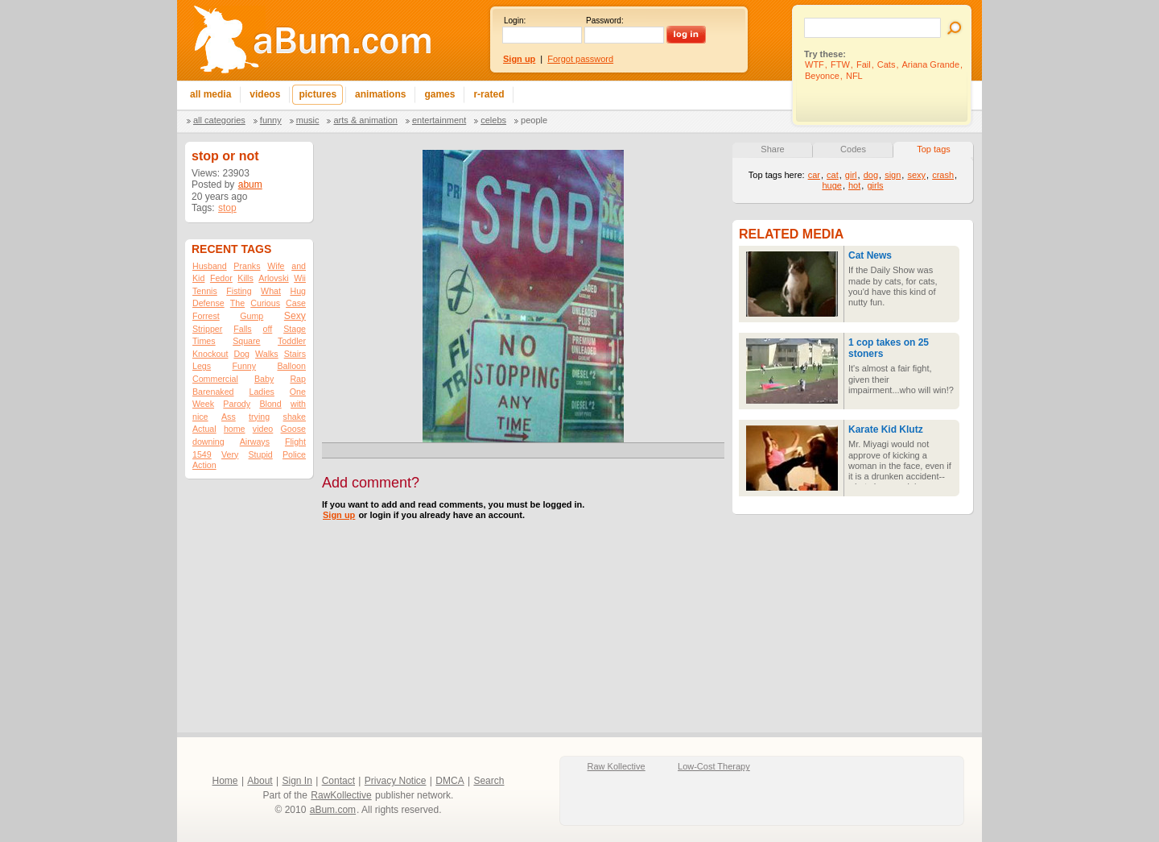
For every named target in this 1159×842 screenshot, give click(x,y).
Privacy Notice (396, 780)
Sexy (295, 315)
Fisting (238, 291)
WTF (814, 64)
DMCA (449, 780)
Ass (228, 416)
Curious (265, 303)
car (814, 175)
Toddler (292, 341)
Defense (208, 303)
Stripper (207, 329)
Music (308, 120)
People (534, 120)
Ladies (261, 391)
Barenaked (213, 391)
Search (488, 780)
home (234, 428)
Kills (245, 278)
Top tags (934, 149)
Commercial (215, 379)
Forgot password (580, 59)
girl (851, 175)
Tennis (204, 291)
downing (208, 441)
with (298, 404)
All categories (219, 120)
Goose (293, 428)
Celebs (493, 120)
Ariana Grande (931, 64)
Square (246, 341)
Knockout (210, 354)
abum (250, 184)
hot (854, 185)
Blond (270, 404)
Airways (255, 441)
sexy (916, 175)
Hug (298, 291)
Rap (298, 379)
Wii (300, 278)
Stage (294, 329)
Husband (209, 266)
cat (833, 175)
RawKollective (341, 795)
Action (204, 465)
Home (225, 780)
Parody (236, 404)
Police (294, 454)
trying (259, 416)
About (259, 780)
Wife (275, 266)
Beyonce (822, 76)
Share (772, 149)
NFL (854, 76)
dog (871, 175)
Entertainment (439, 120)
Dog (241, 354)
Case (296, 303)
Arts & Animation (365, 120)
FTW (840, 64)
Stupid (261, 454)
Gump (251, 316)
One (298, 391)
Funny (271, 120)
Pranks (246, 266)
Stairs (295, 354)
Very (229, 454)
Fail (863, 64)
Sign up (339, 515)
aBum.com (333, 809)
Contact (338, 780)
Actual (204, 428)
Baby (264, 379)
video (263, 428)
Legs (201, 366)
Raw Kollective (616, 766)
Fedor (221, 278)
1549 (202, 454)
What (271, 291)
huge (831, 185)
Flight (295, 441)
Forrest (206, 316)
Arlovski (273, 278)
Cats (886, 64)
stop (227, 208)
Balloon (291, 366)
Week (203, 404)
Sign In (297, 780)
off (268, 329)
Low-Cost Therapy (714, 766)
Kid (198, 278)
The (237, 303)
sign (893, 175)
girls (875, 185)
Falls (242, 329)
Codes (853, 149)
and (298, 266)
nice (200, 416)
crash (943, 175)
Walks (266, 354)
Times (204, 341)
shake (294, 416)
